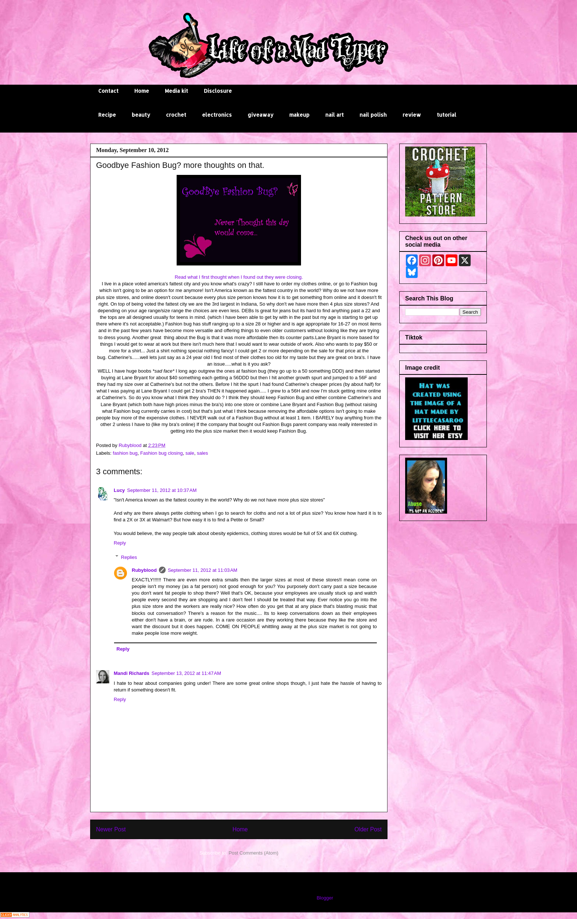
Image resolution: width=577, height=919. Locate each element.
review (412, 115)
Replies (129, 557)
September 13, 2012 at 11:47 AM (186, 673)
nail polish (373, 115)
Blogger (324, 898)
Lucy (119, 490)
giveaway (260, 115)
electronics (217, 115)
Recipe (107, 115)
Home (141, 91)
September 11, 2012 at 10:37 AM (162, 490)
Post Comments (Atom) (253, 853)
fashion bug (125, 453)
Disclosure (218, 91)
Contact (108, 91)
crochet (176, 115)
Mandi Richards (131, 673)
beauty (141, 115)
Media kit (176, 91)
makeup (299, 115)
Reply (120, 543)
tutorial (446, 115)
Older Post (368, 829)
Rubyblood (144, 570)
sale (189, 453)
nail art (334, 115)
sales (202, 453)
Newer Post (111, 829)
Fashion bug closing (161, 453)
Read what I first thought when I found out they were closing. (239, 277)
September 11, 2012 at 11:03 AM (202, 570)
